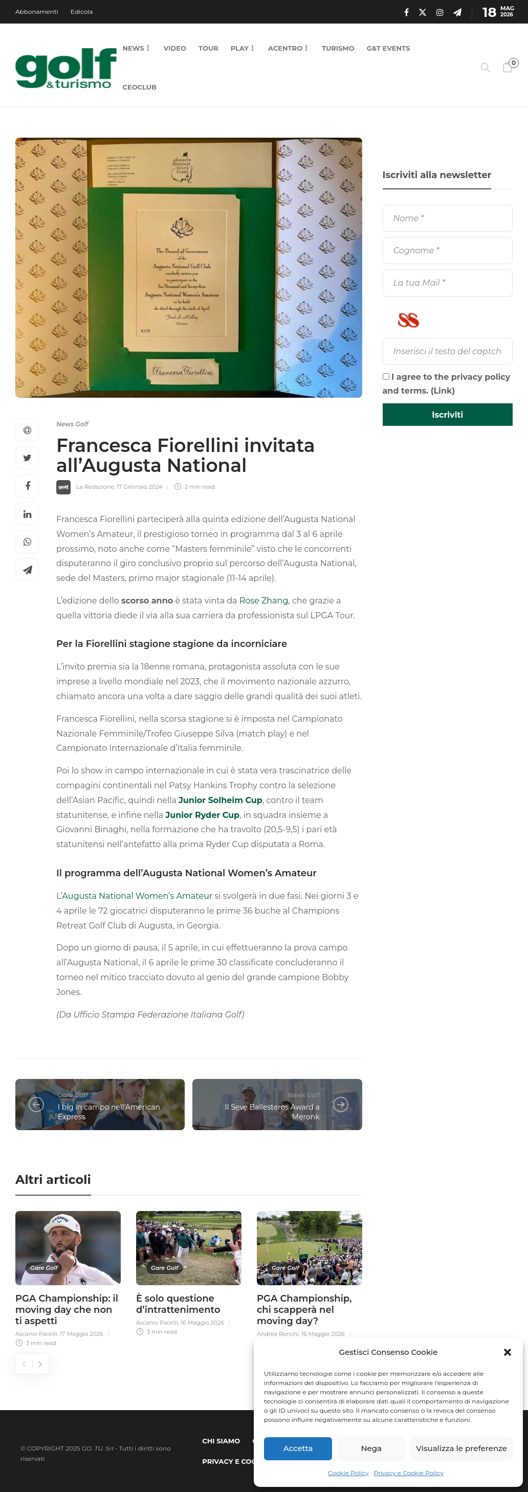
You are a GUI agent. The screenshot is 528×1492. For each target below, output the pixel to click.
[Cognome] (448, 250)
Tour (208, 48)
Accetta (298, 1448)
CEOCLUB (140, 87)
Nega (371, 1448)
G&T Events (388, 48)
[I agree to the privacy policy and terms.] (386, 376)
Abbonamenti (36, 11)
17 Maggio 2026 (81, 1333)
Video (175, 48)
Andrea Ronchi (278, 1333)
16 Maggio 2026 (202, 1322)
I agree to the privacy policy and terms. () (447, 384)
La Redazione (95, 486)
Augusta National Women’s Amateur (137, 896)
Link (442, 391)
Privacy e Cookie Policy (409, 1473)
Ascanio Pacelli (36, 1333)
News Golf (72, 424)
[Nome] (448, 218)
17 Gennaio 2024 (139, 486)
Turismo (338, 48)
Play (240, 48)
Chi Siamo (221, 1441)
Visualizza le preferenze (461, 1448)
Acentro (285, 48)
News (133, 48)
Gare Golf (72, 1095)
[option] (68, 1277)
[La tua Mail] (448, 282)
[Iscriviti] (448, 414)
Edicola (82, 11)
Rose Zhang (264, 601)
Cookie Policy (348, 1473)
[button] (507, 1352)
